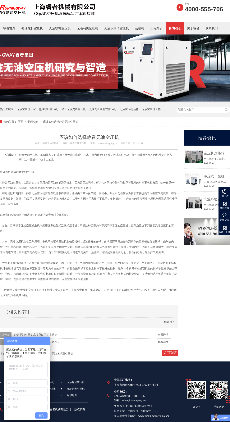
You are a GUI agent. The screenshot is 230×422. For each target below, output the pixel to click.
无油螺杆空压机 (60, 28)
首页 (21, 121)
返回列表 (170, 353)
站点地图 (72, 395)
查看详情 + (164, 334)
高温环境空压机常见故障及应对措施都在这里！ (216, 199)
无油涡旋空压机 (87, 28)
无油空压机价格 (151, 109)
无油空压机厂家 (26, 109)
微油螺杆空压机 (32, 28)
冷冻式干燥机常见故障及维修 (216, 176)
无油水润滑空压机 (116, 28)
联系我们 (211, 28)
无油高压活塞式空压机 (102, 109)
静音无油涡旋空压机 (74, 109)
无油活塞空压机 (76, 388)
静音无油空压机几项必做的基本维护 (35, 334)
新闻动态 (175, 28)
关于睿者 (193, 28)
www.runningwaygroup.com (153, 416)
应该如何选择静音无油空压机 (60, 121)
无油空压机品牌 (129, 109)
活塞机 (139, 28)
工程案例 (156, 28)
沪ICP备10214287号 (138, 406)
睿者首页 (9, 28)
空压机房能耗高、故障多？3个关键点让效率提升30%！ (216, 153)
